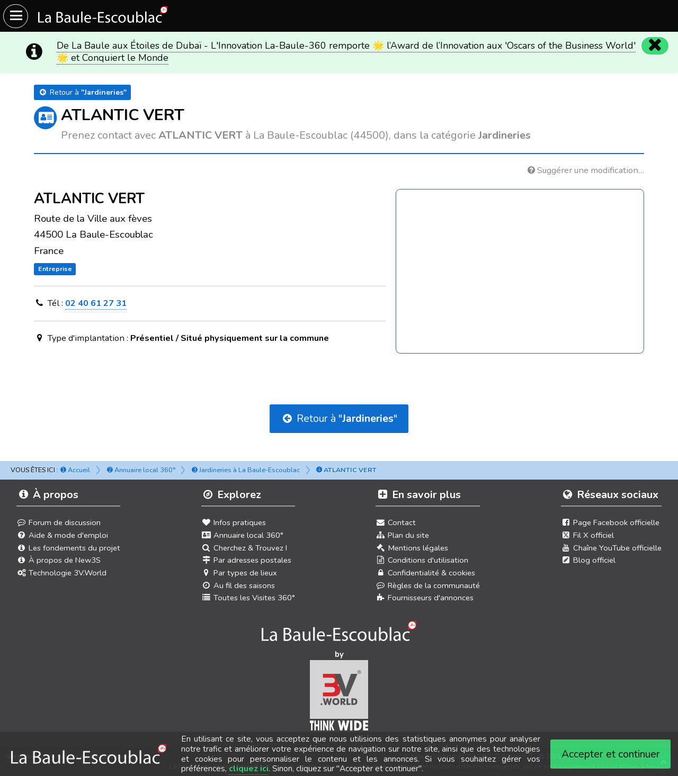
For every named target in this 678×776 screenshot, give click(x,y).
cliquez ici (249, 768)
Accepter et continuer (610, 754)
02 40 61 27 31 (96, 303)
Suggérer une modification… (586, 170)
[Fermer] (654, 45)
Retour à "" (339, 418)
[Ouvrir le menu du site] (15, 16)
